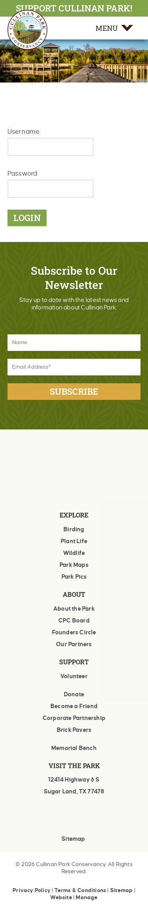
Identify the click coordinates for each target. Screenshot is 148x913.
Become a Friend (74, 706)
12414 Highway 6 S (73, 779)
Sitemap (73, 839)
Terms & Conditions (80, 890)
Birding (74, 529)
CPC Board (74, 620)
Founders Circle (74, 632)
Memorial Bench (74, 748)
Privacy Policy (32, 890)
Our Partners (74, 644)
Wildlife (74, 553)
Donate (74, 694)
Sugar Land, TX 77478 (74, 791)
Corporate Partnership (74, 718)
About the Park (74, 609)
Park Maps (74, 565)
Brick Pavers (74, 730)
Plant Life (74, 541)
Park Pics (74, 577)
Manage (86, 897)
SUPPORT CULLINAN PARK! (74, 8)
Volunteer (74, 676)
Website (61, 897)
